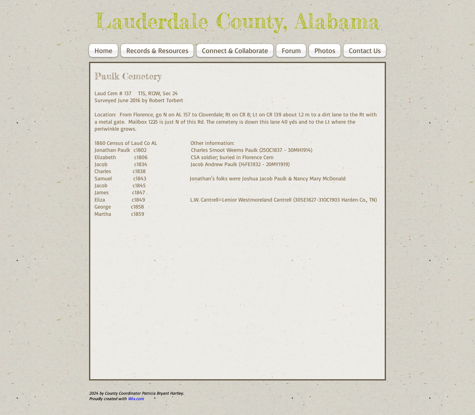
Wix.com (136, 398)
